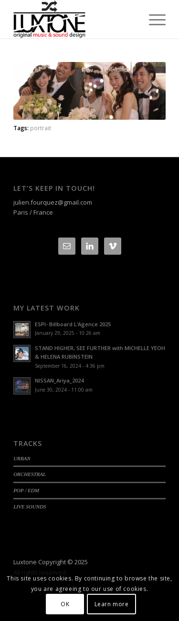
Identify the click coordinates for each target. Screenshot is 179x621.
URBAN (22, 458)
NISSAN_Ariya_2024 (59, 380)
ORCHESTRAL (29, 474)
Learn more (112, 604)
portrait (40, 128)
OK (65, 604)
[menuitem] (152, 19)
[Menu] (152, 19)
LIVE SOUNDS (29, 506)
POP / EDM (26, 490)
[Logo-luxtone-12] (74, 19)
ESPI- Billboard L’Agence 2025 (73, 324)
